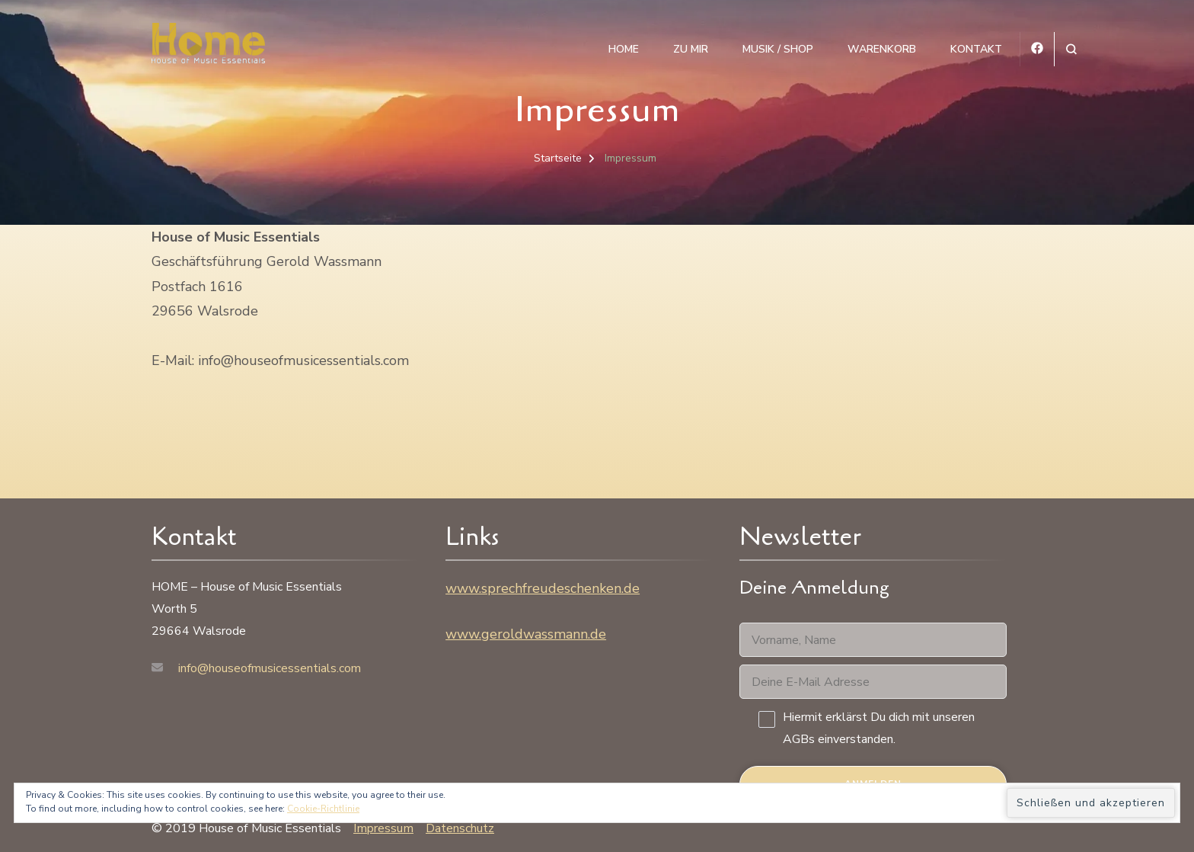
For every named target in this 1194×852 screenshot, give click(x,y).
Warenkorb (882, 49)
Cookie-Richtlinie (323, 808)
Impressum (383, 828)
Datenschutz (460, 828)
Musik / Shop (777, 49)
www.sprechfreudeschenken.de (542, 588)
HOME (623, 49)
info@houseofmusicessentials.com (269, 668)
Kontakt (976, 49)
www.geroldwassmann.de (525, 634)
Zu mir (690, 49)
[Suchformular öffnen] (1071, 49)
